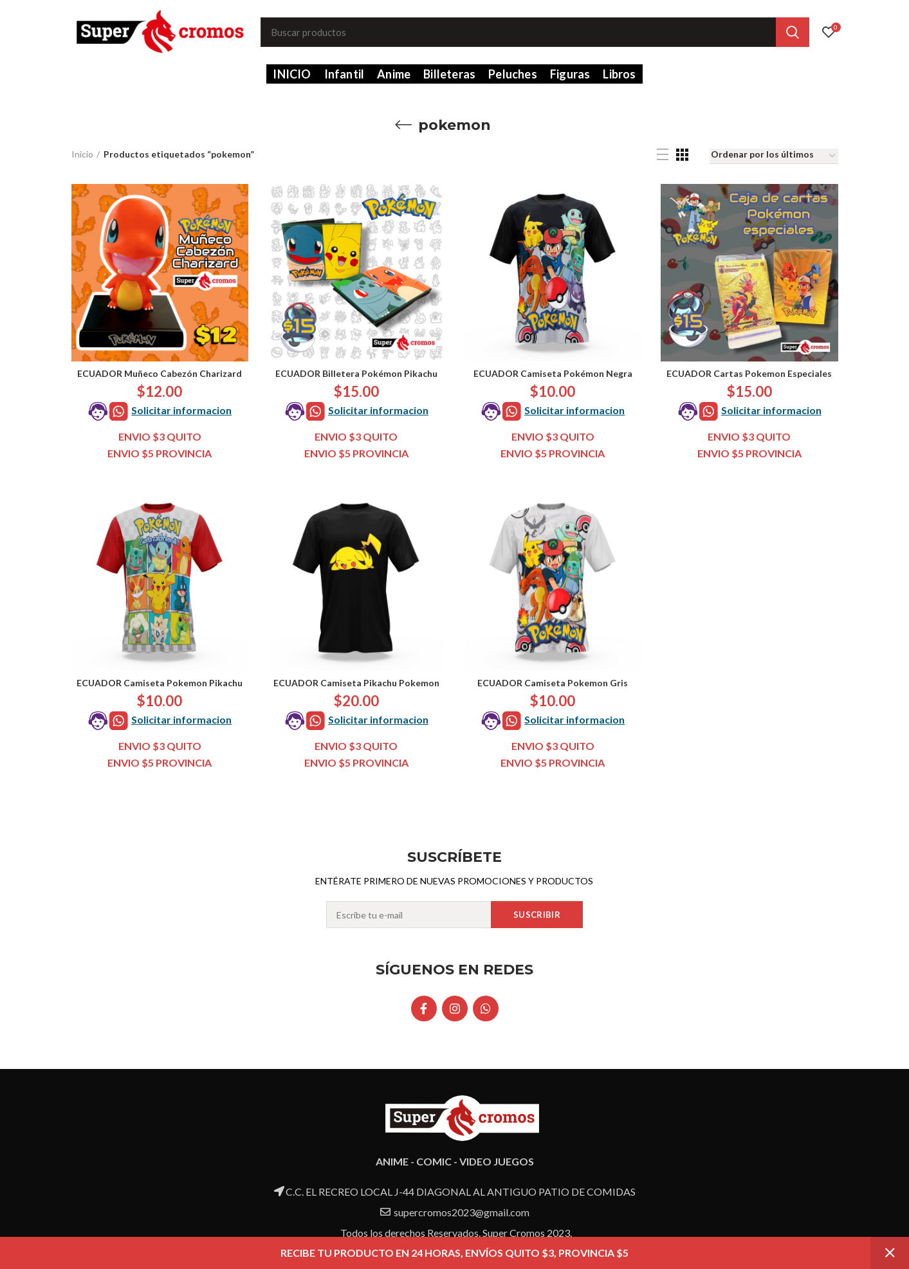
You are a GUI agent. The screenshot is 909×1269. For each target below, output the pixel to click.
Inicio (82, 154)
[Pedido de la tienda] (774, 156)
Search (792, 32)
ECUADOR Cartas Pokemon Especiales (749, 373)
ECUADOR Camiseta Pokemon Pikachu (160, 682)
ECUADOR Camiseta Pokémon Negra (552, 373)
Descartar (889, 1253)
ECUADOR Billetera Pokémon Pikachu (356, 373)
